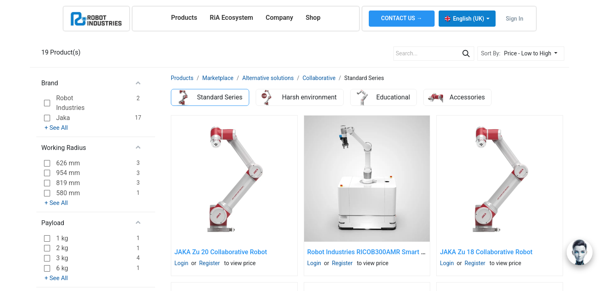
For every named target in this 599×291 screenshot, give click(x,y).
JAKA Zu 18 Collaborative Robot (486, 252)
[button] (533, 53)
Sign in (514, 18)
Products (182, 78)
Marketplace (217, 78)
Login (181, 263)
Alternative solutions (268, 78)
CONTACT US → (401, 18)
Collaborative (319, 78)
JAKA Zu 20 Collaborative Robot (220, 252)
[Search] (466, 53)
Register (209, 263)
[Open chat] (580, 252)
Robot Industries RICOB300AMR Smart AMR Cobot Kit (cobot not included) (415, 252)
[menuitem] (184, 18)
